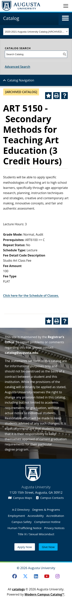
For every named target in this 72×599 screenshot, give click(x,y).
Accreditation (55, 516)
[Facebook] (15, 576)
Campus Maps (20, 498)
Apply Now (24, 547)
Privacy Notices (54, 528)
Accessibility (36, 516)
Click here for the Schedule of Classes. (31, 295)
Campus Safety (21, 522)
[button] (65, 18)
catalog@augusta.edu (21, 353)
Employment (16, 516)
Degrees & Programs (46, 509)
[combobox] (36, 31)
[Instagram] (57, 576)
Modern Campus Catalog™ (45, 594)
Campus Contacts (50, 498)
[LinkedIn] (36, 576)
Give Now (48, 547)
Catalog (11, 18)
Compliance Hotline (47, 522)
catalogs (18, 589)
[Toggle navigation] (65, 6)
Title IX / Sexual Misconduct (36, 534)
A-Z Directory (21, 509)
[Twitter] (25, 576)
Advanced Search (17, 67)
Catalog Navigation (20, 80)
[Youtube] (47, 576)
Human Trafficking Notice (24, 528)
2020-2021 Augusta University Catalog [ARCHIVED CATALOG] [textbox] (35, 31)
